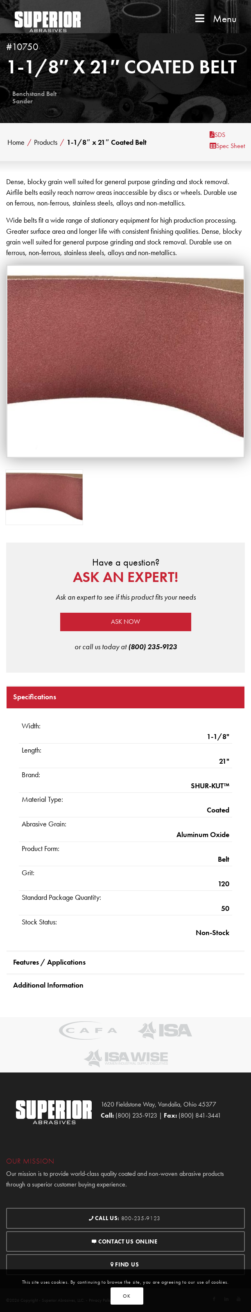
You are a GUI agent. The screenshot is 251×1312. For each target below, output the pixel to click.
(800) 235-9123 (152, 646)
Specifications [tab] (34, 696)
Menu (215, 18)
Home (16, 142)
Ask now (125, 621)
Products (45, 142)
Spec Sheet (227, 145)
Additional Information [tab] (48, 985)
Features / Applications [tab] (49, 962)
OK (126, 1296)
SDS (217, 134)
